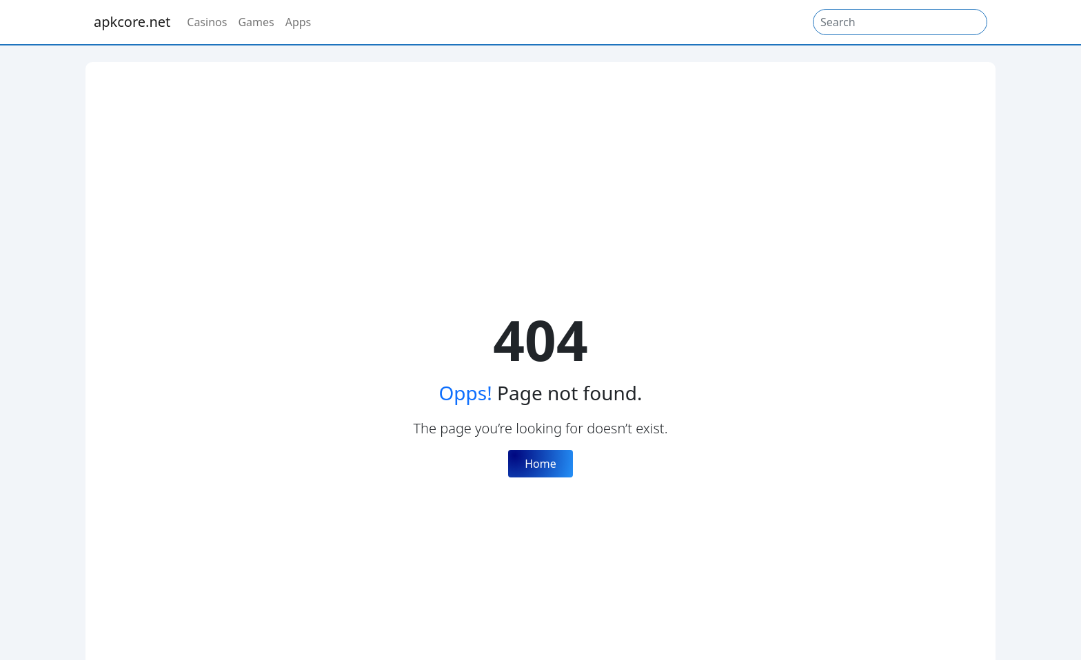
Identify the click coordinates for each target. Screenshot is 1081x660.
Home (540, 463)
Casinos (207, 22)
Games (256, 22)
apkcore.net (132, 21)
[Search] (900, 22)
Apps (298, 22)
